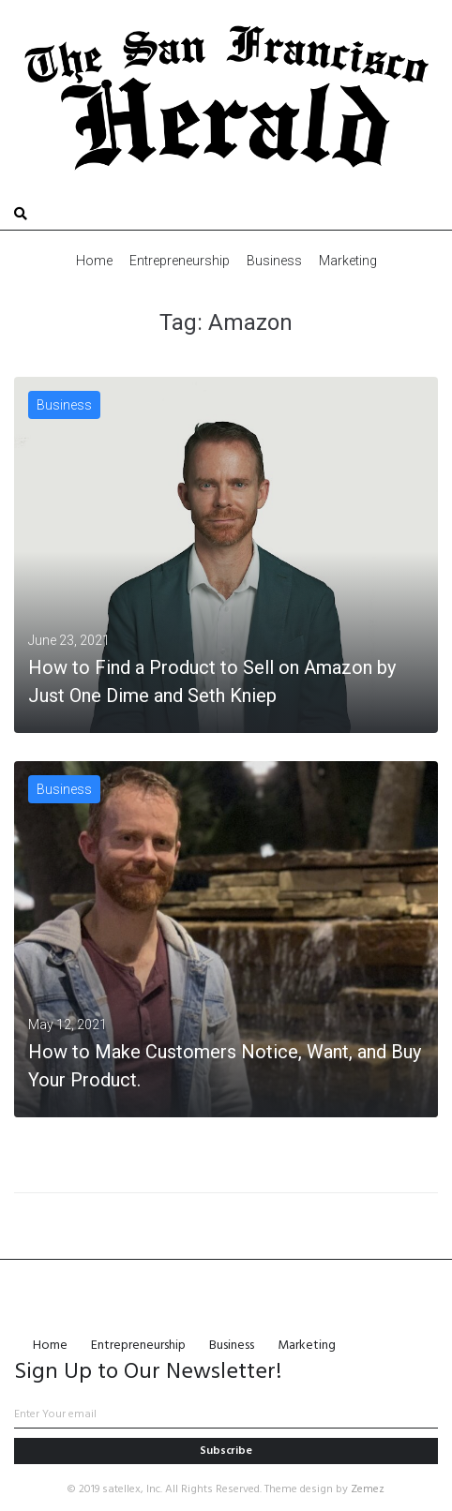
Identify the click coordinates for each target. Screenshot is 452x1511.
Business (64, 404)
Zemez (367, 1489)
